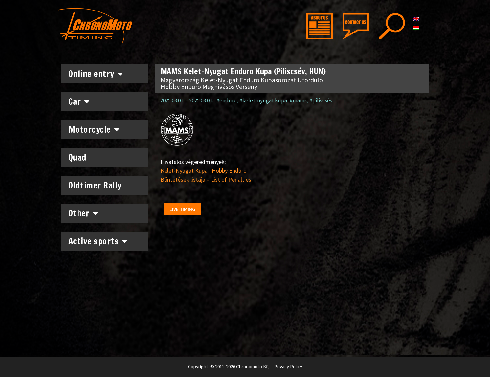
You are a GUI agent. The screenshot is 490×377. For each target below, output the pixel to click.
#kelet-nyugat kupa (263, 100)
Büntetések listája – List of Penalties (206, 179)
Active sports (97, 241)
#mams (298, 100)
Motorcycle (94, 129)
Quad (77, 157)
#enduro (226, 100)
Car (79, 101)
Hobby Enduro (229, 170)
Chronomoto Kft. (253, 367)
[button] (183, 210)
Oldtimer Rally (95, 185)
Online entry (95, 73)
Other (83, 213)
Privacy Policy (288, 367)
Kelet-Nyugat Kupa (184, 170)
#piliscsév (321, 100)
